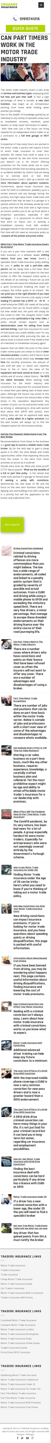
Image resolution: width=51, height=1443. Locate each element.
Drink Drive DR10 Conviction (15, 1352)
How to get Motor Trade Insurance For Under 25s (25, 869)
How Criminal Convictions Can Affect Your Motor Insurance (28, 1005)
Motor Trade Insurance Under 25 (30, 1196)
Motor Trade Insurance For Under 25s (21, 1388)
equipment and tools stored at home (20, 372)
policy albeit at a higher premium (26, 418)
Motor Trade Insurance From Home (19, 1407)
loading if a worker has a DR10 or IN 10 (23, 300)
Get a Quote (12, 525)
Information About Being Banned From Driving (30, 959)
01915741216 (29, 18)
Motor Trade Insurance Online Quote (20, 1343)
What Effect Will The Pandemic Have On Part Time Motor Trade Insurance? (29, 814)
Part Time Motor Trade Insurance (18, 1393)
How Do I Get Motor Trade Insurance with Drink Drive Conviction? (26, 1161)
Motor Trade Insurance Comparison (19, 1379)
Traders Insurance (10, 1270)
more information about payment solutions (25, 182)
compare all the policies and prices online (22, 235)
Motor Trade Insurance (13, 1265)
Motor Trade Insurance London (17, 1329)
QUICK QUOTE (25, 28)
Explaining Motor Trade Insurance (19, 1375)
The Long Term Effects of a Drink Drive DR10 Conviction (30, 1072)
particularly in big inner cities (31, 318)
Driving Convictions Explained (28, 548)
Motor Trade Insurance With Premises (21, 1402)
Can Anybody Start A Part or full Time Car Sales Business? (30, 749)
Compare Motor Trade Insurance (18, 1324)
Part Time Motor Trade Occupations (25, 700)
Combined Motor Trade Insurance (18, 1320)
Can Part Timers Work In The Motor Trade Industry (28, 643)
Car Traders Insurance (12, 1288)
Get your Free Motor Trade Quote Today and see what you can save (30, 1227)
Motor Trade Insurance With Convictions (22, 1292)
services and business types (17, 93)
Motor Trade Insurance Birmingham (20, 1334)
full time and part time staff (16, 96)
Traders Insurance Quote (14, 1347)
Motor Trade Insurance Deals (16, 1338)
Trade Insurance (9, 1274)
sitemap (6, 1428)
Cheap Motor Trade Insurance (16, 1279)
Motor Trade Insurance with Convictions (27, 1044)
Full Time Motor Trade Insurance (18, 1397)
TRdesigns (29, 1434)
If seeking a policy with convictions (24, 480)
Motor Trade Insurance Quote (16, 1283)
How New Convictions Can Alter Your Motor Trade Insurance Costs (29, 909)
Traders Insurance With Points (17, 1297)
